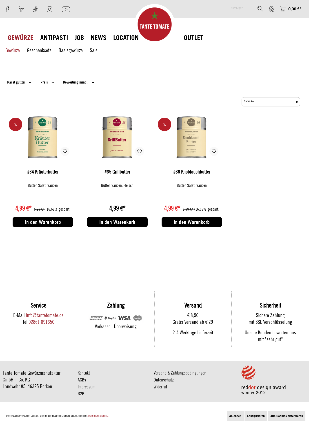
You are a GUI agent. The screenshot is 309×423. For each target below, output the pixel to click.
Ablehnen (235, 416)
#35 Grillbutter (117, 172)
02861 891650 (41, 322)
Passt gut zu (19, 81)
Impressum (86, 387)
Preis (47, 81)
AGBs (82, 380)
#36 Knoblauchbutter (191, 172)
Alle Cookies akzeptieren (286, 416)
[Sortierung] (271, 101)
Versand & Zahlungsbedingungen (180, 373)
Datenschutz (164, 380)
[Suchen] (260, 8)
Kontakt (84, 373)
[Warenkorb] (291, 9)
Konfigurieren (256, 416)
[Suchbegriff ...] (242, 8)
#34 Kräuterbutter (42, 172)
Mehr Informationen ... (98, 416)
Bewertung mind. (79, 81)
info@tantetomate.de (45, 315)
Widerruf (160, 387)
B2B (81, 394)
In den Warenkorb (43, 222)
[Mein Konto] (271, 9)
